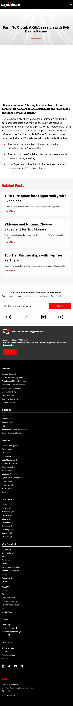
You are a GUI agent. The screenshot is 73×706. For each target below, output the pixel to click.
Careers (5, 590)
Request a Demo (8, 655)
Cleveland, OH (7, 522)
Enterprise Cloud (8, 470)
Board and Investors (10, 601)
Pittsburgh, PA (7, 529)
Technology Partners (10, 571)
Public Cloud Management (12, 377)
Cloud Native (7, 449)
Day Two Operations (10, 399)
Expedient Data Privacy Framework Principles (18, 688)
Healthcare (6, 415)
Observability (7, 481)
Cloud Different (8, 553)
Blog (3, 556)
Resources (6, 560)
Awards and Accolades (11, 567)
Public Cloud (7, 488)
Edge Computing (8, 467)
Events (4, 594)
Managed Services (9, 474)
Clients (4, 564)
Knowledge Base (10, 628)
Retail (4, 426)
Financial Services (9, 419)
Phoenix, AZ (7, 505)
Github (6, 635)
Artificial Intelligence (10, 445)
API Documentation (11, 632)
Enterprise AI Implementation (13, 385)
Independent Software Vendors (14, 429)
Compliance (6, 456)
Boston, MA (6, 519)
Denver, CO (6, 508)
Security (5, 492)
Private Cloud (7, 485)
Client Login (8, 624)
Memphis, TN (7, 533)
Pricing (4, 574)
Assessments (7, 578)
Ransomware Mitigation (11, 388)
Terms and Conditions (10, 685)
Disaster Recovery (9, 463)
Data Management (9, 460)
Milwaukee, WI (8, 537)
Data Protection (8, 402)
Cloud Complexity (9, 392)
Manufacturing (8, 422)
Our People (6, 549)
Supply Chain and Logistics (12, 433)
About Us (5, 587)
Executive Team (8, 598)
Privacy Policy (7, 691)
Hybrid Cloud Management (12, 478)
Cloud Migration (8, 395)
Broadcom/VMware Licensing (14, 381)
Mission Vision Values (10, 605)
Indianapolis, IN (8, 512)
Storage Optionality (9, 374)
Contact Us (6, 651)
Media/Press (7, 612)
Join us (10, 352)
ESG (3, 608)
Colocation (6, 453)
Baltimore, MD (7, 515)
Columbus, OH (7, 526)
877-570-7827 (8, 648)
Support (5, 658)
